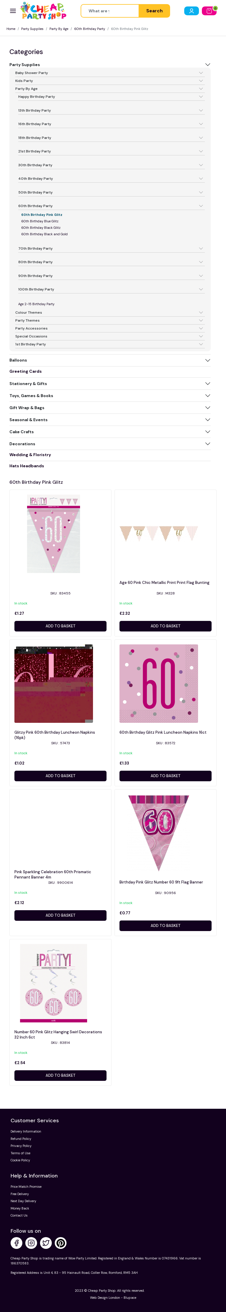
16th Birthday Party (34, 124)
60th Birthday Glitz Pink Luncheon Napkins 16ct (163, 732)
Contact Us (19, 1215)
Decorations (22, 443)
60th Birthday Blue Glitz (40, 221)
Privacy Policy (21, 1146)
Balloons (18, 360)
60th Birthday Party (89, 29)
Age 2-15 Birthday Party (36, 304)
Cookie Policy (20, 1160)
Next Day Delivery (23, 1201)
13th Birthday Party (34, 110)
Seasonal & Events (28, 419)
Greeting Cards (25, 371)
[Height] (110, 11)
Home (10, 29)
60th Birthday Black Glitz (41, 228)
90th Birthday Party (35, 275)
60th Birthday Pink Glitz (41, 215)
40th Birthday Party (35, 178)
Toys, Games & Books (31, 395)
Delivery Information (26, 1131)
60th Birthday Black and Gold (44, 234)
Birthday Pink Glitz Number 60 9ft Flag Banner (161, 882)
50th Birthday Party (35, 192)
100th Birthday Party (36, 289)
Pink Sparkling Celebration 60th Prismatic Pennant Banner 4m (52, 874)
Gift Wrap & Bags (26, 407)
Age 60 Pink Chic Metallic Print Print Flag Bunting (164, 582)
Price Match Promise (26, 1187)
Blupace (130, 1298)
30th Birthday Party (35, 165)
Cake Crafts (21, 431)
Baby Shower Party (31, 72)
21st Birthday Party (34, 151)
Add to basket (61, 626)
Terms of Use (20, 1153)
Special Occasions (31, 336)
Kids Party (24, 80)
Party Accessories (31, 328)
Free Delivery (20, 1194)
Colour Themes (28, 312)
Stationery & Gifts (28, 383)
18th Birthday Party (34, 137)
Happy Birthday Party (36, 96)
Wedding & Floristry (30, 454)
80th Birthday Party (35, 262)
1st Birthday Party (30, 344)
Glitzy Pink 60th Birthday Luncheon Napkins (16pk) (54, 735)
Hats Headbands (26, 465)
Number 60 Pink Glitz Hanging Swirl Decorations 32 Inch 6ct (58, 1034)
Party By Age (58, 29)
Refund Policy (21, 1139)
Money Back (20, 1208)
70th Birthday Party (35, 248)
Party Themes (27, 320)
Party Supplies (32, 29)
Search (154, 11)
